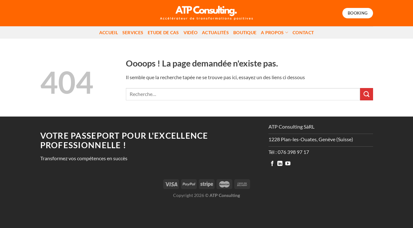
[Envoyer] (366, 94)
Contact (303, 32)
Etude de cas (163, 32)
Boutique (244, 32)
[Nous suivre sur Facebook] (272, 164)
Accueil (108, 32)
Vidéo (190, 32)
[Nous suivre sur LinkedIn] (279, 164)
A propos (274, 32)
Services (132, 32)
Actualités (215, 32)
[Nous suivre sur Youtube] (287, 164)
